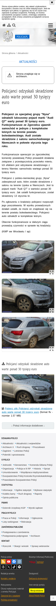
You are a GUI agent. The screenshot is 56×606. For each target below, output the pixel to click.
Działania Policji (9, 438)
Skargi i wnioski (21, 546)
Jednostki (7, 465)
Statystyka (7, 484)
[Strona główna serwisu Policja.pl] (4, 25)
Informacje (7, 490)
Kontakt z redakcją (8, 578)
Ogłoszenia (37, 518)
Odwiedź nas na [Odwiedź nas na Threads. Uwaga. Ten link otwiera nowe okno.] (3, 567)
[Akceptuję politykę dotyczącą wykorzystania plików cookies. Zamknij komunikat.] (52, 2)
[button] (50, 25)
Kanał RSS (3, 561)
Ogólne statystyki (23, 490)
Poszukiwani (39, 447)
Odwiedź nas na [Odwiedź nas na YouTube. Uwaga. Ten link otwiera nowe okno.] (8, 561)
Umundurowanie (10, 472)
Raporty (38, 494)
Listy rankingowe (10, 522)
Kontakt (5, 540)
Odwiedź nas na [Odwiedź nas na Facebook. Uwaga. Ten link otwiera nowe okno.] (14, 561)
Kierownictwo (20, 465)
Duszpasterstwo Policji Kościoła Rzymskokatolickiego (27, 476)
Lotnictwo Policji (21, 451)
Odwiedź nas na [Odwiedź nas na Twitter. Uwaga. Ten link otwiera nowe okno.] (8, 567)
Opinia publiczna (10, 497)
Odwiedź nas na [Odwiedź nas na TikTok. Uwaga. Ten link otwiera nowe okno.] (14, 567)
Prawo (4, 502)
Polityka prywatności (9, 599)
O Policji (5, 459)
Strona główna (8, 53)
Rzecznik (7, 546)
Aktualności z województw (28, 443)
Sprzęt (47, 468)
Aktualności (22, 53)
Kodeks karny (9, 494)
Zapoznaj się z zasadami (10, 595)
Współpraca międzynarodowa (34, 472)
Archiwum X (8, 447)
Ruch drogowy (23, 447)
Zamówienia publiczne (12, 527)
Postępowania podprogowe (15, 536)
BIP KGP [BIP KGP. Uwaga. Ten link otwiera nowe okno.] (40, 562)
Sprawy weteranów (40, 546)
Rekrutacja (26, 522)
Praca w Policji (8, 512)
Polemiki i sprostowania (13, 455)
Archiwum (35, 536)
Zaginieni (7, 451)
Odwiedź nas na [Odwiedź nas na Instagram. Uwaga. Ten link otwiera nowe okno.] (19, 561)
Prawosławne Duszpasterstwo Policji (20, 480)
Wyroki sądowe (36, 508)
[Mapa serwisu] (9, 25)
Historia (37, 468)
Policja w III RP (24, 468)
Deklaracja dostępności (38, 578)
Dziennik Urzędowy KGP (14, 508)
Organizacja (8, 468)
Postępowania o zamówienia (16, 532)
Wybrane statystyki (43, 490)
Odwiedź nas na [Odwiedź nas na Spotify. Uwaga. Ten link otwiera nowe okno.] (19, 567)
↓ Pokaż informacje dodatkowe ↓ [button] (28, 425)
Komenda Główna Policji (41, 465)
